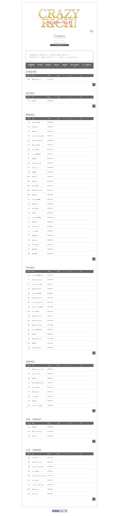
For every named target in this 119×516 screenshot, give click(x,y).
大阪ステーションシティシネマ (38, 369)
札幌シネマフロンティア (36, 79)
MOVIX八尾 (34, 378)
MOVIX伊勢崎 (34, 253)
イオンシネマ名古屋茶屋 (36, 293)
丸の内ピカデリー (35, 126)
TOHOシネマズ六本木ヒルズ (37, 140)
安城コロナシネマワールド (37, 315)
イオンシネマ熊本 (35, 480)
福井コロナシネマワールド (37, 288)
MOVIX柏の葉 (34, 235)
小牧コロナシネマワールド (37, 320)
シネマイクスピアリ (35, 226)
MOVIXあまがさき (35, 391)
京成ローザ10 (34, 221)
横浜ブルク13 (34, 176)
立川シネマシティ (35, 167)
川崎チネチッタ (35, 181)
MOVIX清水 (34, 343)
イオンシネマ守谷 (35, 244)
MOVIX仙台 (34, 100)
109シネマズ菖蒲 (35, 208)
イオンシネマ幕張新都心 (36, 217)
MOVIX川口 (34, 212)
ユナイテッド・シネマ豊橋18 (37, 306)
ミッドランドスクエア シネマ (37, 302)
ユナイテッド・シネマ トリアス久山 (39, 475)
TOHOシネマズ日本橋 (36, 122)
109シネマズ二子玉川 (36, 144)
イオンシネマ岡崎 (35, 311)
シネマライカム (35, 493)
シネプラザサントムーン (36, 347)
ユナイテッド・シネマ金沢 (37, 284)
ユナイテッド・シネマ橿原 (37, 405)
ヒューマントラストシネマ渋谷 (38, 135)
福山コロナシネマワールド (37, 431)
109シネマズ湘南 (35, 185)
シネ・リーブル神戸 (35, 387)
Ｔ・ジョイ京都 (35, 396)
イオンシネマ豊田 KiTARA (37, 329)
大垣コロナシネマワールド (37, 338)
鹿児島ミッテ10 (35, 489)
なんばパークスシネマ (36, 373)
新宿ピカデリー (35, 131)
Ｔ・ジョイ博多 (35, 457)
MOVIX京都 (34, 400)
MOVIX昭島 (34, 172)
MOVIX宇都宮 (34, 249)
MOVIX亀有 (34, 158)
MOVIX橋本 (34, 194)
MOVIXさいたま (35, 203)
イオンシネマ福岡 (35, 471)
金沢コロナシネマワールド (37, 279)
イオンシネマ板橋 (35, 149)
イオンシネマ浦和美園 (36, 199)
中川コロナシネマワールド (37, 297)
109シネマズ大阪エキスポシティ (38, 382)
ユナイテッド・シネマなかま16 (38, 466)
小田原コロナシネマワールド (37, 190)
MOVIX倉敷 (34, 426)
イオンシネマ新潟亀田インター (38, 275)
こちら (69, 57)
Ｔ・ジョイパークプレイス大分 (38, 484)
